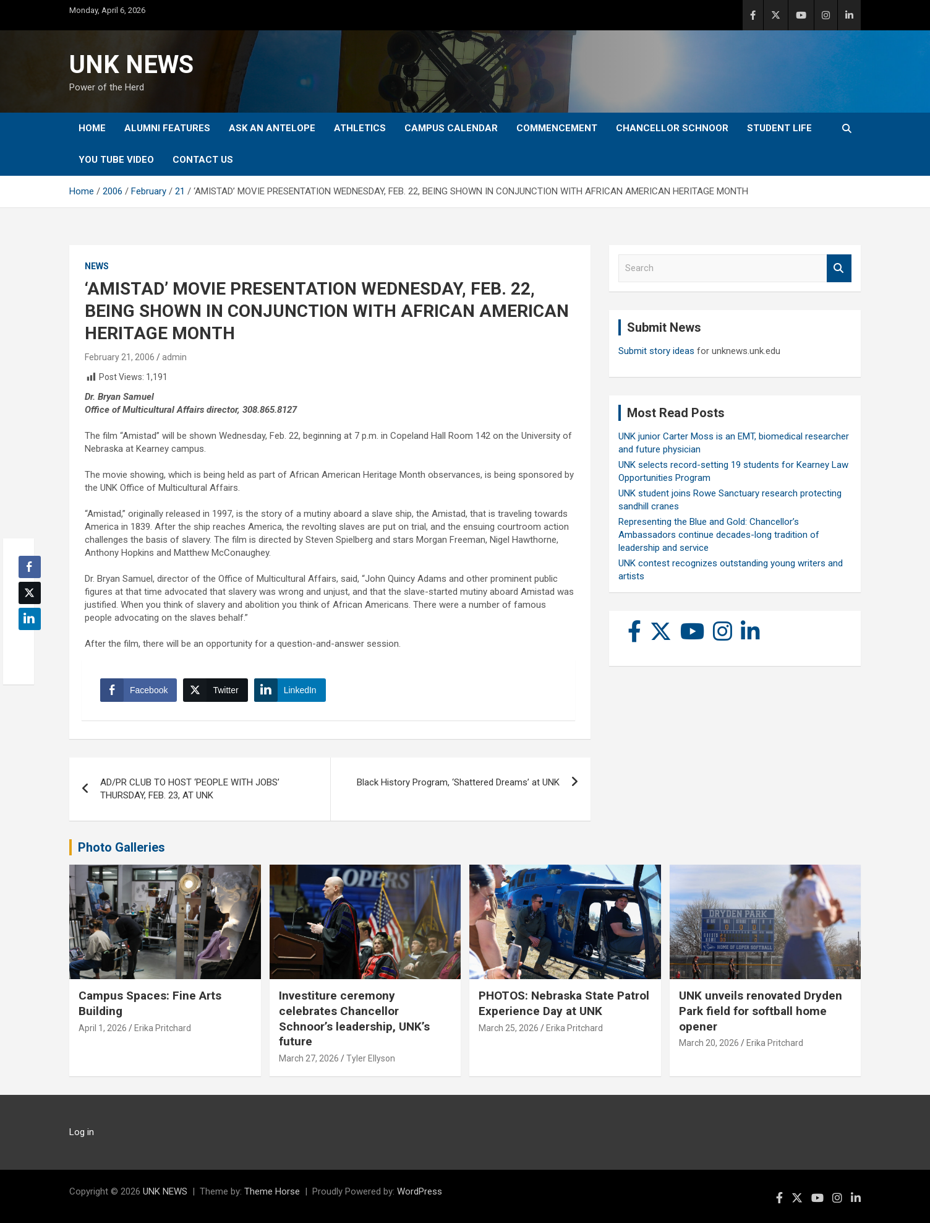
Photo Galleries (121, 847)
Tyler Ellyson (370, 1058)
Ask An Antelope (272, 128)
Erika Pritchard (162, 1028)
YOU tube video (116, 159)
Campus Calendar (451, 128)
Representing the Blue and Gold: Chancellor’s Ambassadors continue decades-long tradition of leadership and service (718, 534)
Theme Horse (272, 1191)
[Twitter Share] (215, 690)
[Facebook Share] (138, 690)
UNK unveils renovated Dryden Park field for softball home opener (760, 1010)
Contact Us (203, 159)
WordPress (419, 1191)
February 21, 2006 (120, 357)
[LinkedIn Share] (290, 690)
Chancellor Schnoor (672, 128)
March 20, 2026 (709, 1043)
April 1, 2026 (103, 1028)
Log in (81, 1132)
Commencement (556, 128)
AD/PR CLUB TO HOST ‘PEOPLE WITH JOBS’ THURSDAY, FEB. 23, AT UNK (189, 789)
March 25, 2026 (509, 1028)
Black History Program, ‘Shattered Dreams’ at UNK (458, 782)
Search (839, 268)
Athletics (360, 128)
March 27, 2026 (309, 1058)
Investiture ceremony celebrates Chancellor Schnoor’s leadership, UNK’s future (354, 1018)
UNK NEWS (131, 64)
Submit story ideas (656, 351)
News (97, 266)
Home (92, 128)
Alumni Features (167, 128)
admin (174, 357)
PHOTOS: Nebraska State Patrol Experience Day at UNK (564, 1003)
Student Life (779, 128)
